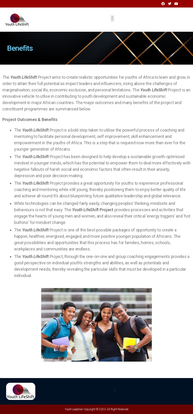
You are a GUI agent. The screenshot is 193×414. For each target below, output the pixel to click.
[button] (112, 18)
